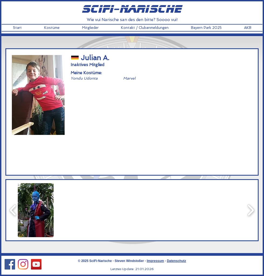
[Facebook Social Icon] (10, 264)
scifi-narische (132, 9)
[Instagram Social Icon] (23, 264)
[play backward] (13, 210)
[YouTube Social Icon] (36, 264)
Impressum (155, 261)
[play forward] (251, 210)
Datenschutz (176, 261)
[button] (52, 28)
